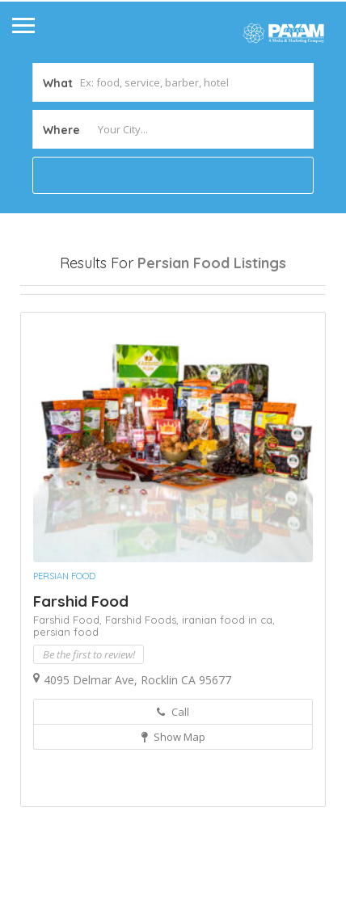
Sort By (53, 364)
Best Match (184, 336)
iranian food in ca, (228, 704)
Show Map (173, 821)
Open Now (63, 308)
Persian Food (64, 660)
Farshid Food (81, 686)
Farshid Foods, (143, 704)
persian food (66, 716)
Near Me (92, 335)
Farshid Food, (69, 704)
